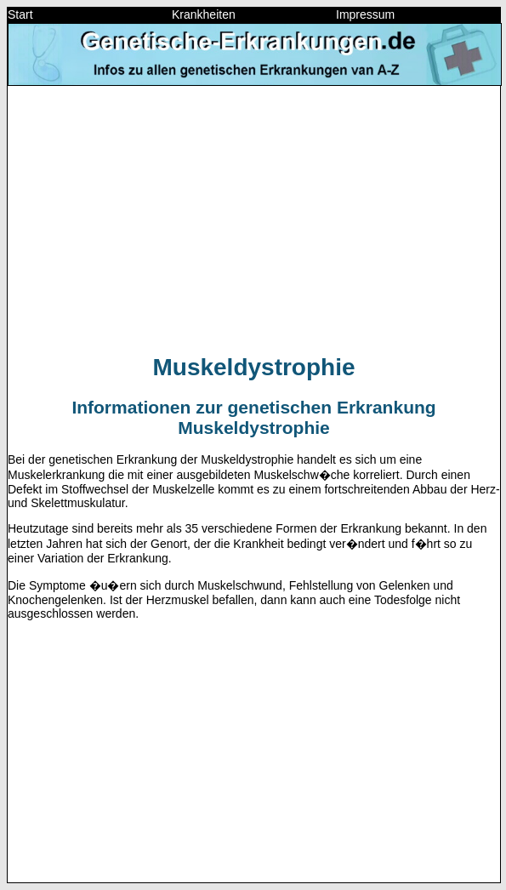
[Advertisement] (254, 219)
